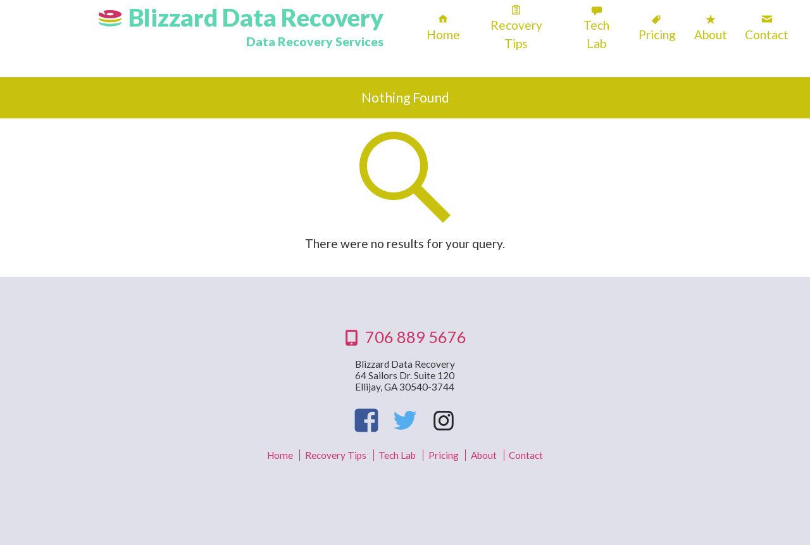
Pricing (657, 34)
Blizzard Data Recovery (255, 17)
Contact (766, 34)
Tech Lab (596, 34)
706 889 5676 (415, 336)
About (710, 34)
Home (443, 34)
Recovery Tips (516, 34)
